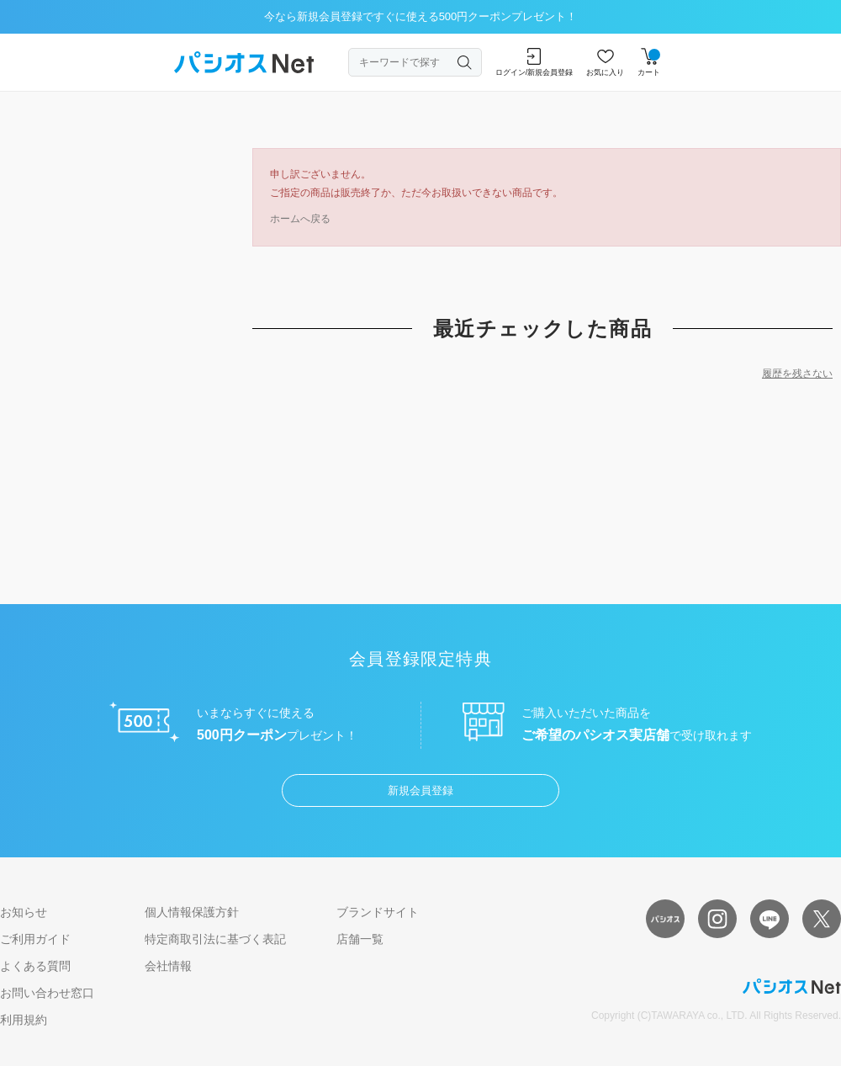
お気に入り (605, 62)
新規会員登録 (420, 790)
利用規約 (23, 1019)
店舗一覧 (359, 939)
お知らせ (23, 912)
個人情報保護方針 (192, 912)
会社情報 (168, 966)
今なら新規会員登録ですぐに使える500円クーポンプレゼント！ (421, 16)
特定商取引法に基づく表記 (215, 939)
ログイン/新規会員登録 (534, 62)
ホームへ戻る (300, 219)
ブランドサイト (377, 912)
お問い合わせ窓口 (47, 993)
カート (648, 62)
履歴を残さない (797, 373)
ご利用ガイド (35, 939)
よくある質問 (35, 966)
